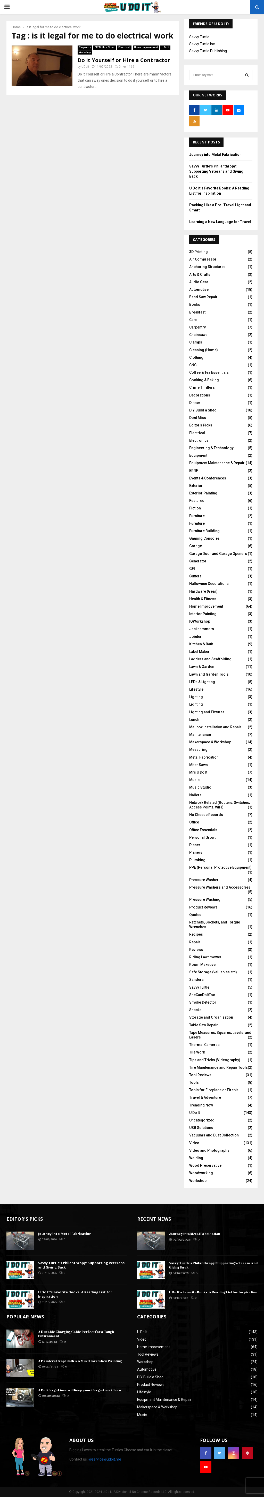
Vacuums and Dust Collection (214, 1135)
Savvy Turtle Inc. (202, 44)
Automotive (199, 289)
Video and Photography (209, 1150)
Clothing (196, 357)
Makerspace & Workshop (210, 742)
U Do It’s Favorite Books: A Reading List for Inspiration (75, 1294)
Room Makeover (203, 965)
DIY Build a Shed (104, 45)
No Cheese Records (206, 815)
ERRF (193, 471)
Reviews (196, 950)
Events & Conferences (207, 478)
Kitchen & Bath (201, 644)
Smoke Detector (202, 1002)
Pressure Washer (204, 880)
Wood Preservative (205, 1165)
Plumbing (197, 860)
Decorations (199, 395)
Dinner (194, 403)
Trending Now (201, 1105)
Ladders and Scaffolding (210, 659)
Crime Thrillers (202, 387)
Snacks (195, 1010)
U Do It (165, 45)
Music (194, 780)
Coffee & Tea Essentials (209, 372)
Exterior (196, 486)
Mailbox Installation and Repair (215, 727)
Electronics (199, 440)
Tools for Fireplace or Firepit (213, 1090)
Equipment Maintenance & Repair (217, 463)
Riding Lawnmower (205, 957)
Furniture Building (204, 531)
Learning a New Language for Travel (220, 222)
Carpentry (85, 45)
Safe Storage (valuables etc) (213, 972)
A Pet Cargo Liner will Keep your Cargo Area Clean (79, 1390)
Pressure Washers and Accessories (219, 887)
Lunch (194, 719)
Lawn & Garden (201, 667)
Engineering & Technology (211, 448)
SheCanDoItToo (202, 995)
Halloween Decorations (209, 584)
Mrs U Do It (198, 772)
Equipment (198, 455)
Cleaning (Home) (203, 350)
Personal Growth (203, 837)
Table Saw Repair (203, 1025)
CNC (192, 365)
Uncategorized (201, 1120)
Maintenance (200, 734)
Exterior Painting (203, 493)
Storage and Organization (211, 1017)
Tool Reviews (200, 1075)
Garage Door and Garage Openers (218, 554)
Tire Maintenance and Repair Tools (218, 1067)
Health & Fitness (202, 599)
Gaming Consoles (204, 538)
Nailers (195, 795)
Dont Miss (197, 418)
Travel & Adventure (205, 1097)
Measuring (198, 749)
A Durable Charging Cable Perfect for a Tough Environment (76, 1333)
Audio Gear (198, 282)
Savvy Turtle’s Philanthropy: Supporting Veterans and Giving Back (216, 171)
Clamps (195, 342)
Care (193, 320)
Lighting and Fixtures (207, 712)
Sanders (196, 979)
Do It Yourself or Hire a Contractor (124, 58)
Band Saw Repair (203, 297)
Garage (195, 546)
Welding (196, 1158)
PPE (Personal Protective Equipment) (220, 867)
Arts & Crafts (199, 274)
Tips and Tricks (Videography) (214, 1060)
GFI (192, 569)
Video (194, 1143)
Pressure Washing (204, 899)
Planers (195, 852)
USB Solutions (201, 1128)
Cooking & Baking (204, 380)
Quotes (195, 915)
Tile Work (197, 1052)
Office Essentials (203, 830)
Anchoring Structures (207, 267)
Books (194, 304)
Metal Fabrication (204, 757)
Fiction (195, 508)
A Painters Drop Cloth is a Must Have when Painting (80, 1360)
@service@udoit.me (104, 1459)
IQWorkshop (199, 621)
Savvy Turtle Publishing (208, 51)
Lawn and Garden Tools (209, 674)
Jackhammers (201, 629)
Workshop (85, 50)
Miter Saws (198, 765)
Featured (196, 501)
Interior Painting (203, 614)
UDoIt (85, 65)
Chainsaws (198, 335)
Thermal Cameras (204, 1045)
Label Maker (199, 652)
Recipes (196, 934)
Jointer (195, 637)
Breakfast (197, 312)
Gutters (195, 576)
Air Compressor (203, 259)
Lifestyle (196, 689)
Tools (194, 1082)
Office (194, 822)
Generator (198, 561)
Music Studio (200, 787)
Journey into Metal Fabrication (215, 154)
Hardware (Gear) (203, 591)
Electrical (124, 45)
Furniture (197, 516)
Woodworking (201, 1173)
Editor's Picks (200, 425)
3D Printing (198, 252)
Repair (194, 942)
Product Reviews (203, 907)
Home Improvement (146, 45)
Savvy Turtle (199, 37)
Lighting (196, 697)
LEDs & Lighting (202, 682)
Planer (194, 845)
